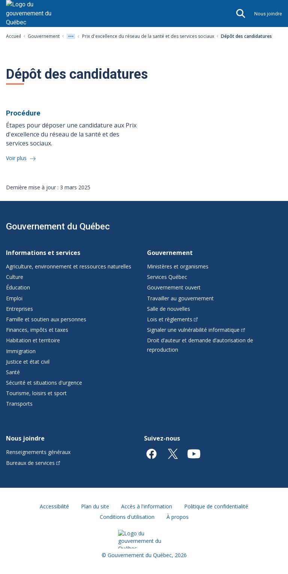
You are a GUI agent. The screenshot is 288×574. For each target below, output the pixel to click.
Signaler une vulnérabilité (196, 329)
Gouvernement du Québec (58, 226)
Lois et (172, 319)
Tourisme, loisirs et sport (36, 393)
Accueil (13, 36)
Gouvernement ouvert (174, 287)
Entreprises (19, 308)
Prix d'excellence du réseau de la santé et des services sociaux (148, 36)
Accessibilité (54, 506)
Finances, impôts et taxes (37, 329)
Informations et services (43, 253)
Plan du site (95, 506)
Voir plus (17, 158)
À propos (177, 516)
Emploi (14, 298)
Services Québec (167, 276)
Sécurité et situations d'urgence (44, 382)
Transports (19, 403)
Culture (14, 276)
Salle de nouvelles (168, 308)
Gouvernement (44, 36)
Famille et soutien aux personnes (46, 319)
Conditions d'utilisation (127, 516)
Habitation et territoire (33, 340)
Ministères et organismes (177, 266)
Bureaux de (33, 462)
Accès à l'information (146, 506)
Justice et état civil (28, 361)
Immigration (21, 351)
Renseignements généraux (38, 452)
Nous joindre (268, 13)
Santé (13, 372)
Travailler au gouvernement (180, 298)
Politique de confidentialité (216, 506)
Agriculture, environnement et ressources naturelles (68, 266)
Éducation (18, 287)
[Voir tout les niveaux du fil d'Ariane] (70, 36)
